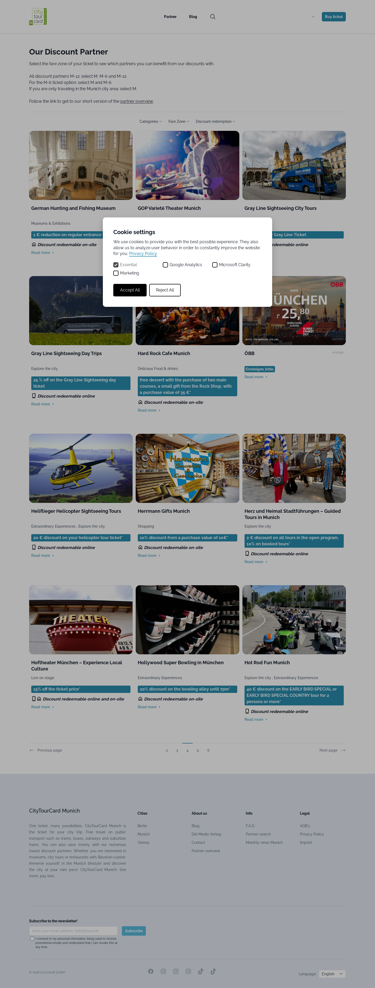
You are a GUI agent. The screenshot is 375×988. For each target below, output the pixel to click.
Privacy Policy (143, 253)
